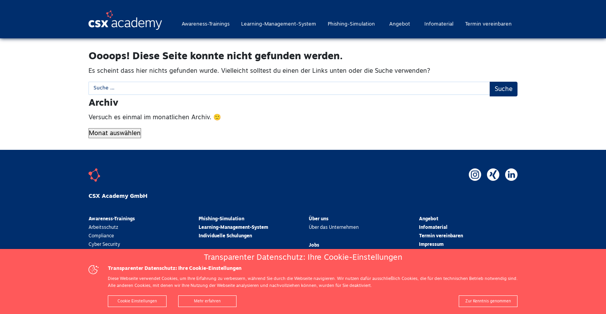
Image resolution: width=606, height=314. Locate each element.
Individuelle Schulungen (225, 236)
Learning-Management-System (278, 24)
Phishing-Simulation (351, 24)
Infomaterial (438, 24)
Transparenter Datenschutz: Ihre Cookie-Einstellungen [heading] (303, 257)
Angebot (399, 24)
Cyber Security (104, 244)
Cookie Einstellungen (137, 301)
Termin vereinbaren (488, 24)
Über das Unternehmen (334, 227)
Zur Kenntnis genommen (488, 301)
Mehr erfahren (207, 301)
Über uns (319, 219)
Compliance (101, 236)
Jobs (314, 245)
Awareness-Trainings (206, 24)
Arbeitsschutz (103, 227)
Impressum (431, 244)
